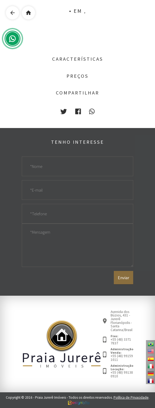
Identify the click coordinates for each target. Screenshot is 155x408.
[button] (63, 112)
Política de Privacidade (131, 397)
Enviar (123, 277)
